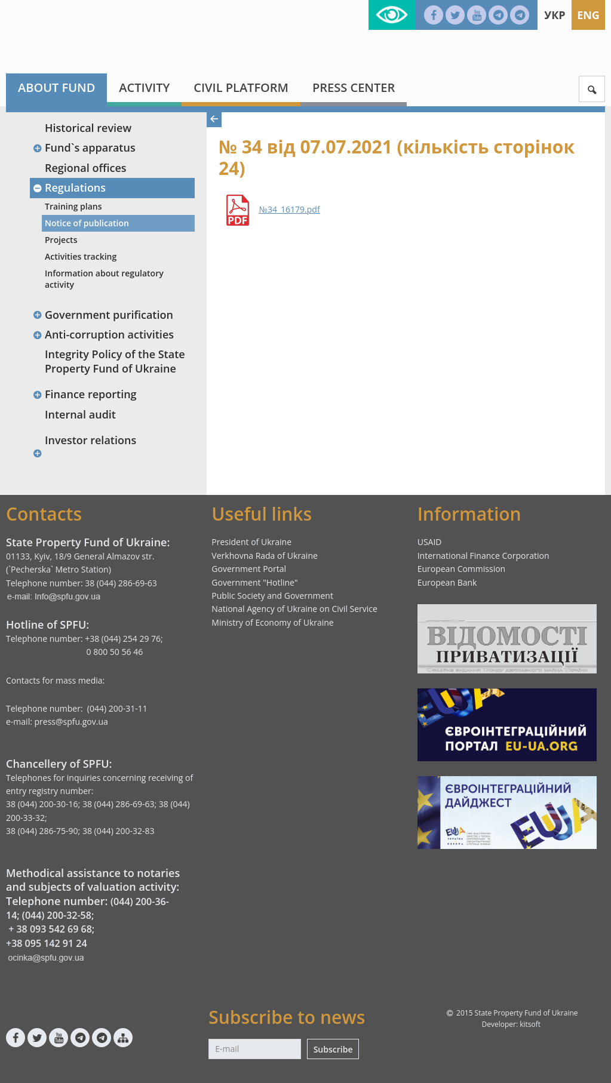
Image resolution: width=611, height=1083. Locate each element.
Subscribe (333, 1049)
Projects (61, 239)
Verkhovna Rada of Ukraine (264, 555)
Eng (588, 15)
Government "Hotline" (254, 582)
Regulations (69, 187)
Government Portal (248, 568)
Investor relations (90, 440)
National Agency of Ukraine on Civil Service (294, 608)
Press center (353, 87)
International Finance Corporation (483, 555)
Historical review (88, 128)
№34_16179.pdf (289, 209)
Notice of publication (87, 223)
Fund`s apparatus (84, 147)
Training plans (73, 206)
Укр (554, 15)
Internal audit (80, 414)
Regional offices (86, 168)
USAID (429, 541)
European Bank (447, 582)
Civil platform (241, 87)
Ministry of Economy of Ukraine (272, 622)
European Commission (461, 568)
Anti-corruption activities (103, 334)
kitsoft (530, 1024)
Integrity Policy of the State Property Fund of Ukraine (115, 361)
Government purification (102, 314)
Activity (144, 87)
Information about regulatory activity (104, 278)
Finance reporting (84, 394)
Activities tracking (80, 256)
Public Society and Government (272, 595)
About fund (56, 87)
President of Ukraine (251, 541)
